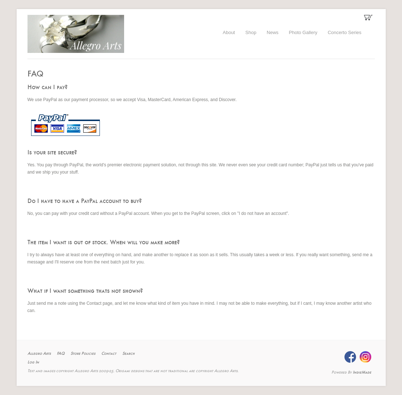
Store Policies (83, 354)
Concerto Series (344, 32)
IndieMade (362, 372)
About (229, 32)
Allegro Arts (39, 354)
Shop (250, 32)
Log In (33, 362)
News (273, 32)
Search (128, 354)
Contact (108, 354)
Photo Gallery (303, 32)
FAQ (60, 354)
